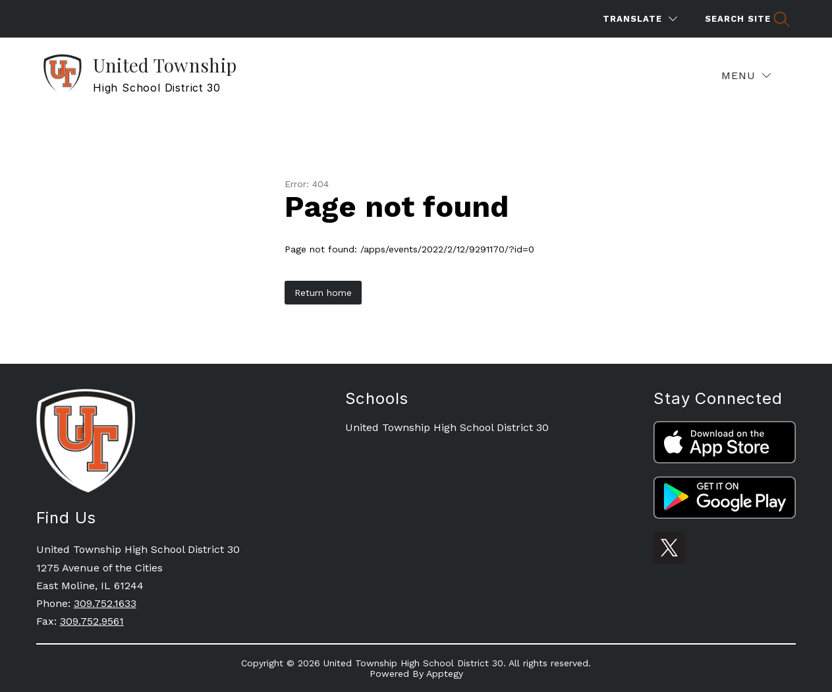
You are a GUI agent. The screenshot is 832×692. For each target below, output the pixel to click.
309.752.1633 (105, 603)
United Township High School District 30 (447, 427)
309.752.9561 (92, 621)
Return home (323, 292)
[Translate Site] (639, 19)
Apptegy (444, 673)
